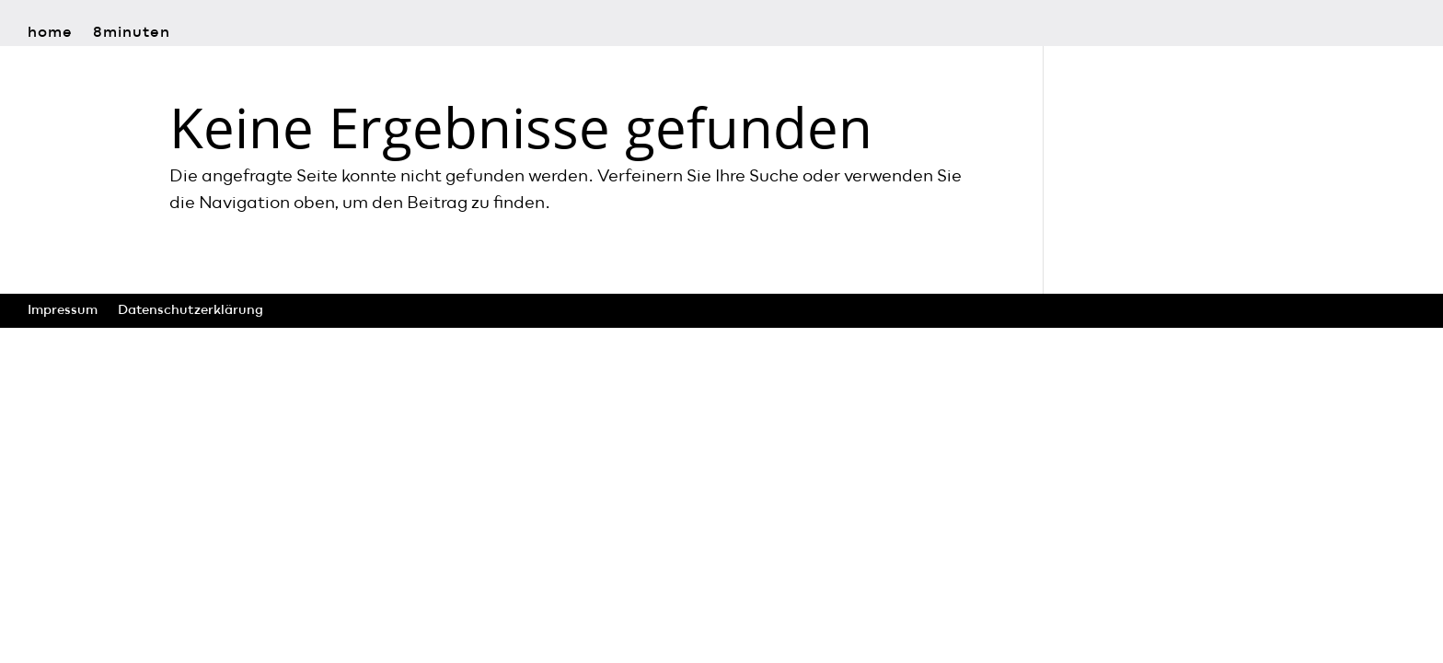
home (50, 33)
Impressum (63, 310)
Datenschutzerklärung (190, 310)
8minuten (131, 33)
